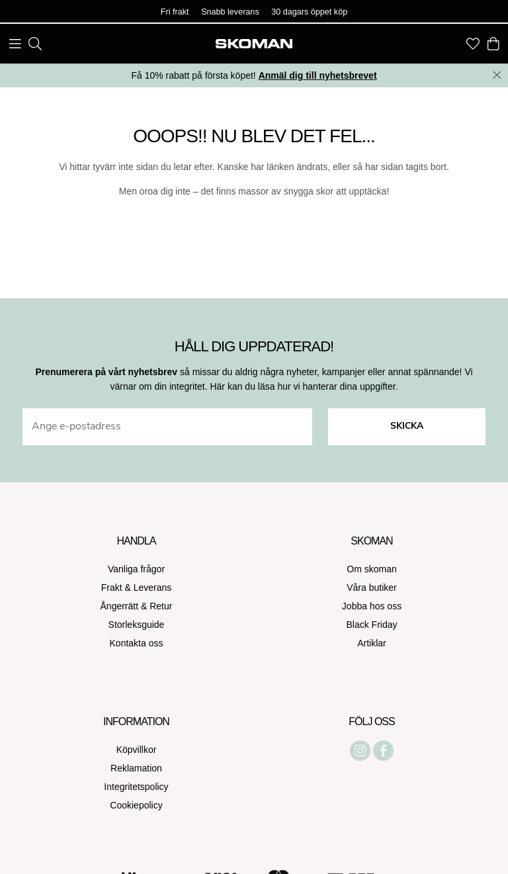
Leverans (153, 587)
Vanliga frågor (136, 569)
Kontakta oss (136, 643)
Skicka (406, 426)
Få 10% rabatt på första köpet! (253, 75)
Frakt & (117, 587)
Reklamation (136, 768)
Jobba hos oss (372, 606)
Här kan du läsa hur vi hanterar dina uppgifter (302, 386)
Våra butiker (371, 587)
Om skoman (371, 569)
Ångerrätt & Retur (137, 606)
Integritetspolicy (136, 786)
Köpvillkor (136, 749)
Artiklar (371, 643)
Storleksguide (136, 624)
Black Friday (371, 624)
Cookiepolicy (136, 805)
